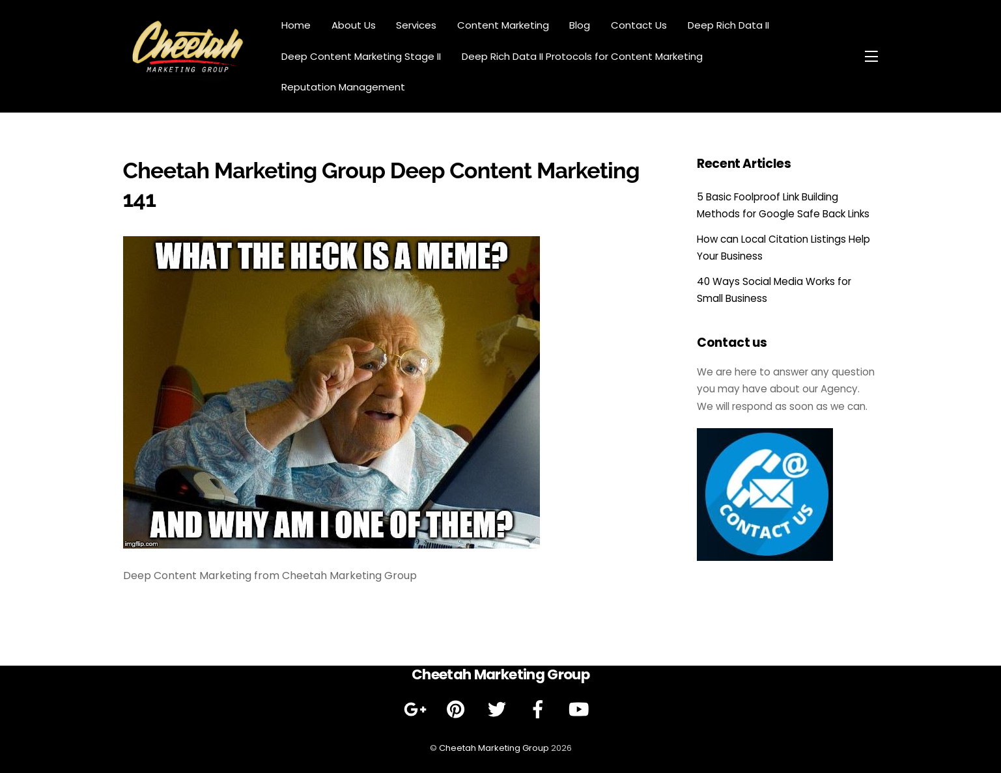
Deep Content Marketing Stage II (361, 56)
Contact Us (639, 25)
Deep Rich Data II (728, 25)
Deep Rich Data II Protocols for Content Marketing (582, 56)
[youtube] (581, 709)
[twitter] (499, 709)
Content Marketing (503, 25)
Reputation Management (343, 87)
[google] (417, 709)
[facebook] (540, 709)
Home (296, 25)
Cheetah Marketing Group (494, 748)
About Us (353, 25)
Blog (579, 25)
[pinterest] (458, 709)
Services (416, 25)
